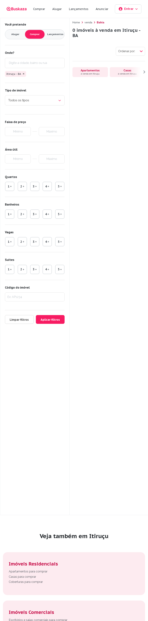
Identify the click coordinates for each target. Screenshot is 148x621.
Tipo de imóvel (15, 90)
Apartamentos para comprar (28, 571)
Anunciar (102, 9)
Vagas (9, 232)
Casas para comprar (22, 576)
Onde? (9, 52)
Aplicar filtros (50, 319)
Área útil (11, 149)
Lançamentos (78, 9)
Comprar (39, 9)
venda (88, 22)
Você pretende (15, 24)
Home (76, 22)
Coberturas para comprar (26, 582)
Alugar (57, 9)
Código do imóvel (17, 287)
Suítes (9, 259)
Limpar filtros (19, 319)
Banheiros (12, 204)
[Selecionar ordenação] (130, 51)
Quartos (11, 177)
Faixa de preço (15, 122)
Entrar (128, 9)
